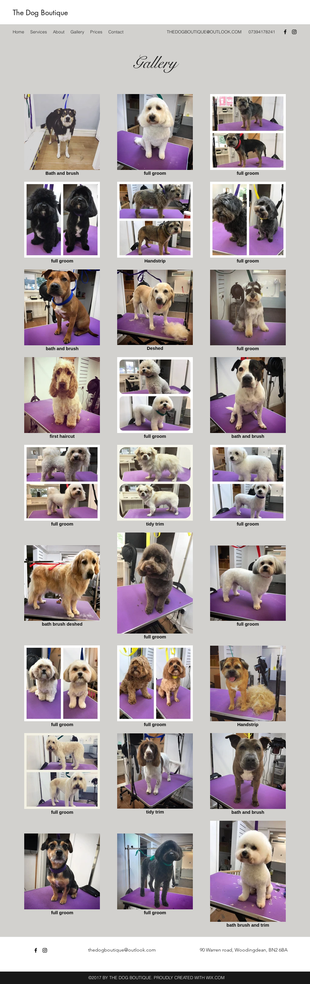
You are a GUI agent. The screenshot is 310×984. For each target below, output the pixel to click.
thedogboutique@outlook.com (122, 950)
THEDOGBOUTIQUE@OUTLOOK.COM (204, 32)
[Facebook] (285, 32)
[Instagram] (294, 32)
